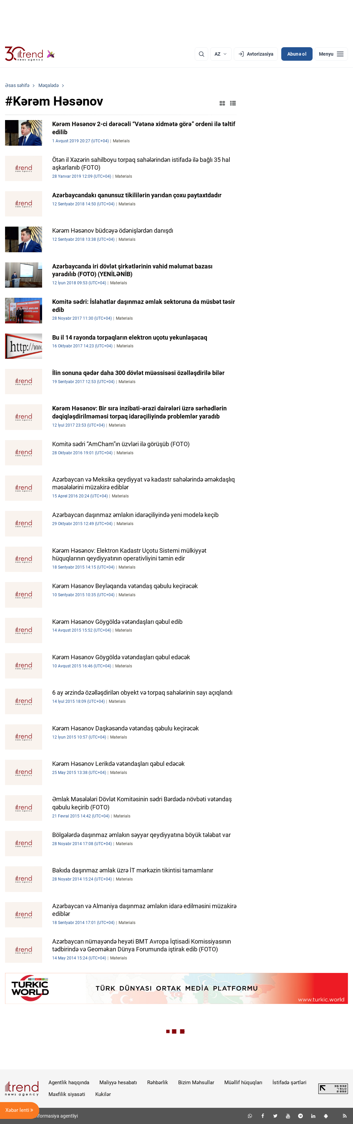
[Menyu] (331, 54)
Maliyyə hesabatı (118, 1082)
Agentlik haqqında (69, 1082)
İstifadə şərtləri (289, 1082)
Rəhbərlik (157, 1082)
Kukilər (103, 1094)
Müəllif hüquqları (243, 1082)
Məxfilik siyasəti (67, 1094)
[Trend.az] (30, 54)
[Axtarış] (201, 54)
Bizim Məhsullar (196, 1082)
